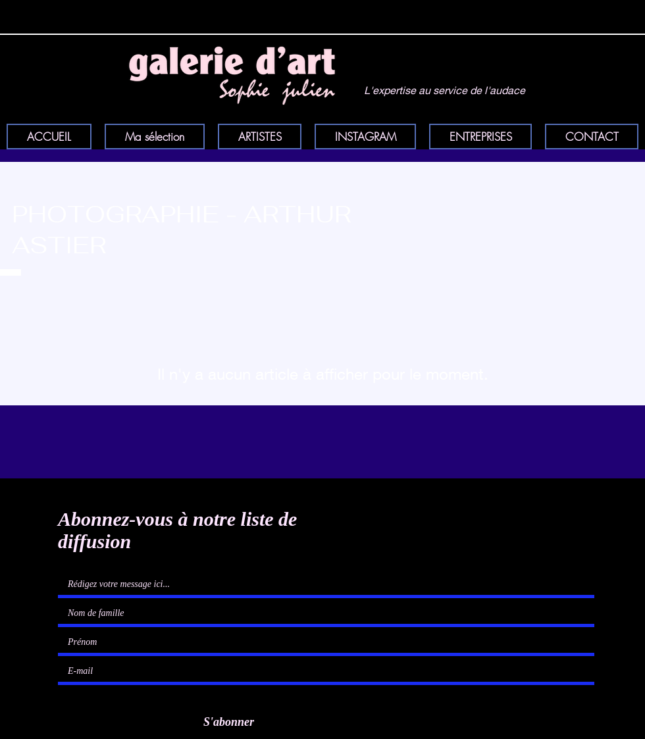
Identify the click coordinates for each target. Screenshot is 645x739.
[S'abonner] (224, 722)
